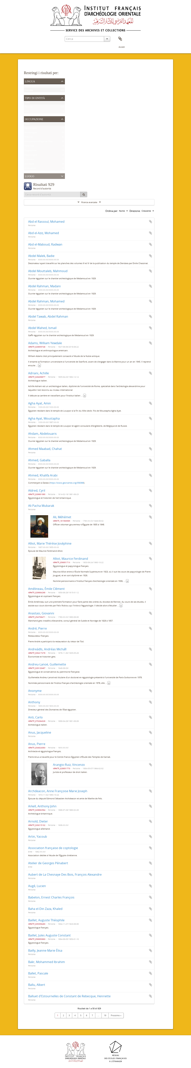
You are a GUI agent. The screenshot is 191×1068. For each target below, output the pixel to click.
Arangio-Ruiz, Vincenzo (69, 765)
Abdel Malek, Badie (41, 256)
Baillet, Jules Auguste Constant (49, 935)
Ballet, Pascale (38, 973)
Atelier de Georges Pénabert (48, 863)
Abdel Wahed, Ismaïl (42, 328)
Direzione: (134, 211)
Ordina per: (111, 211)
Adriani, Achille (38, 373)
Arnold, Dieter (38, 821)
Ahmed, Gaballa (39, 460)
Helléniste (29, 146)
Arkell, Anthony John (42, 806)
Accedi (122, 46)
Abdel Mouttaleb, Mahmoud (48, 271)
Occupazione (34, 119)
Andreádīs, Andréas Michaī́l (47, 649)
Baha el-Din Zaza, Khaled (45, 909)
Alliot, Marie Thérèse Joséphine (49, 543)
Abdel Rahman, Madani (44, 286)
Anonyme (35, 691)
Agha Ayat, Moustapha (44, 418)
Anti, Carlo (35, 717)
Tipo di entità (35, 98)
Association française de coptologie (53, 848)
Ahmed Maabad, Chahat (45, 449)
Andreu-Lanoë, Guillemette (47, 664)
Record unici (31, 86)
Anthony (34, 702)
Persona (28, 107)
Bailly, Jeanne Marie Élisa (45, 950)
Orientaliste (30, 169)
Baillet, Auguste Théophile (46, 920)
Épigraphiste (31, 151)
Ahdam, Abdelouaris (42, 434)
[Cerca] (83, 194)
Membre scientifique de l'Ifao (39, 142)
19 (105, 1015)
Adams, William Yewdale (45, 343)
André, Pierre (37, 628)
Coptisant (29, 160)
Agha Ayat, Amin (39, 403)
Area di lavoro (120, 39)
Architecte (29, 164)
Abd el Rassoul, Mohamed (46, 222)
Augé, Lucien (37, 886)
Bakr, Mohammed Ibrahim (46, 962)
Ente (27, 112)
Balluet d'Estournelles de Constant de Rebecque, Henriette (69, 996)
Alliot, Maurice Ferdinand (70, 559)
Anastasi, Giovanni (41, 613)
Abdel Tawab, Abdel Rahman (48, 316)
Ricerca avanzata (89, 202)
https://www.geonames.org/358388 (67, 482)
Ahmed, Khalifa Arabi (42, 475)
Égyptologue (31, 128)
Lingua (30, 81)
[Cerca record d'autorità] (52, 194)
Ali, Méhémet (62, 517)
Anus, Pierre (36, 744)
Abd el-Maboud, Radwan (45, 244)
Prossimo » (116, 1015)
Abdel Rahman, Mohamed (46, 301)
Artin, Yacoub (37, 836)
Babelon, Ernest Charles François (51, 897)
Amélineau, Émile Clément (46, 589)
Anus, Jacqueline (39, 732)
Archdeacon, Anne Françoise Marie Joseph (57, 791)
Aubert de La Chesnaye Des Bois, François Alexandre (65, 874)
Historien (29, 137)
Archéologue (31, 133)
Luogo (29, 176)
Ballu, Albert (36, 985)
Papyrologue (31, 155)
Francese (29, 90)
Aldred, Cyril (36, 490)
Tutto (27, 103)
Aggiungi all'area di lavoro (150, 221)
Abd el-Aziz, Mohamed (43, 233)
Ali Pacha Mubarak (41, 506)
